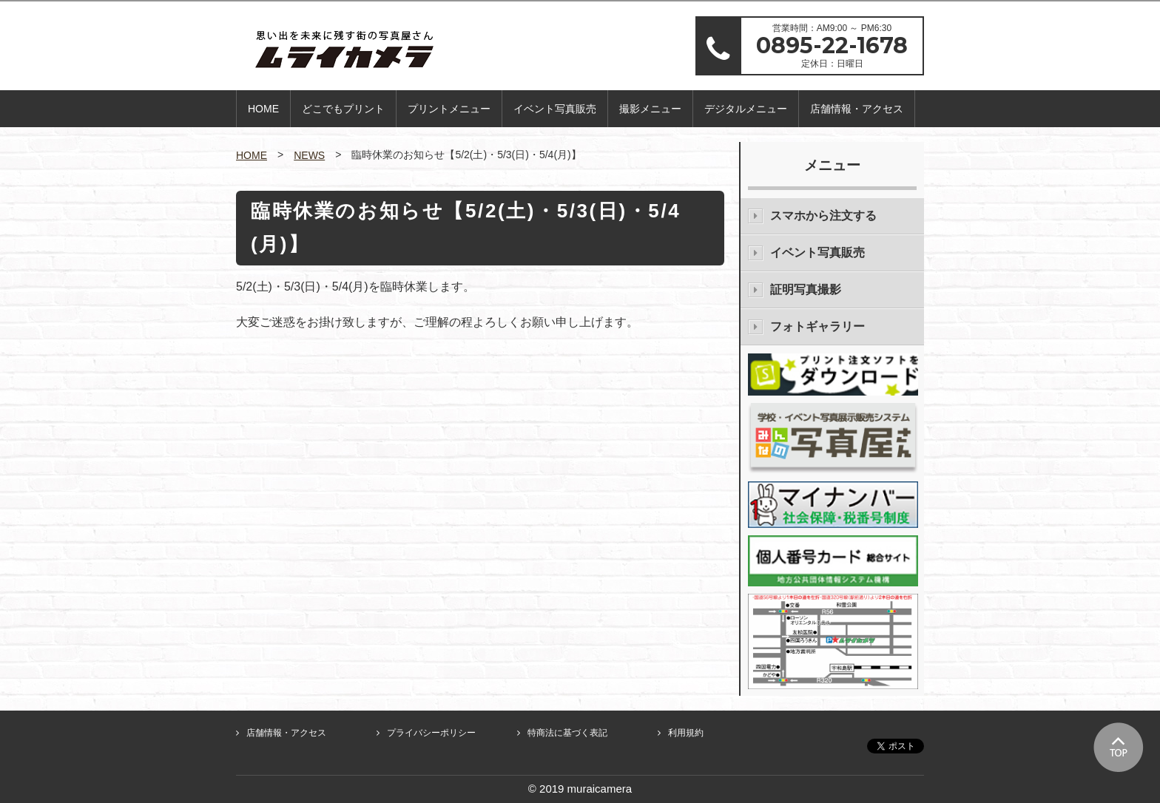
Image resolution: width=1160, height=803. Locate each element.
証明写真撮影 (805, 289)
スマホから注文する (823, 215)
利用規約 (686, 733)
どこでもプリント (343, 109)
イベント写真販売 (554, 109)
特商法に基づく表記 (567, 733)
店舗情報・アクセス (856, 109)
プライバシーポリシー (431, 733)
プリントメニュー (449, 109)
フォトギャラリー (817, 326)
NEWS (309, 155)
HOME (263, 109)
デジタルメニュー (745, 109)
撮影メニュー (650, 109)
